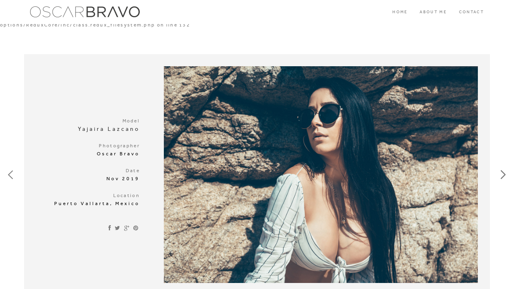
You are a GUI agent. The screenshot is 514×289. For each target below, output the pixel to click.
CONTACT (471, 12)
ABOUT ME (433, 12)
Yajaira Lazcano (109, 129)
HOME (400, 12)
